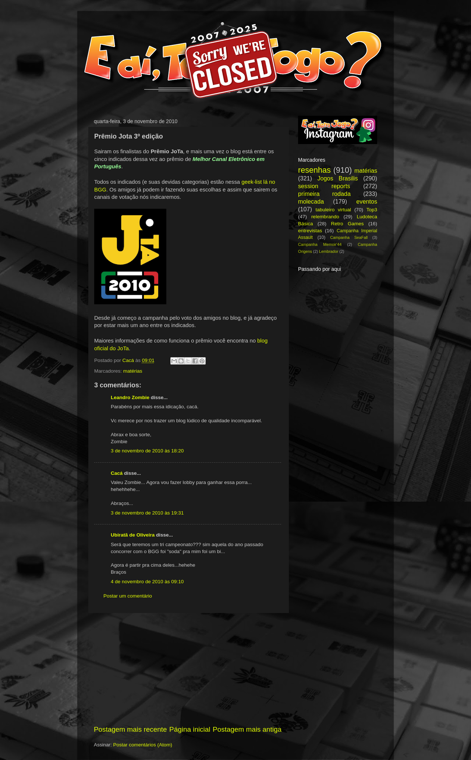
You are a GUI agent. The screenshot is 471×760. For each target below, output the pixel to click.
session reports (324, 186)
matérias (132, 371)
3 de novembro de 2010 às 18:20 (147, 451)
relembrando (325, 216)
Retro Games (347, 223)
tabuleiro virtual (333, 209)
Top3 (371, 209)
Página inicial (189, 729)
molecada (311, 201)
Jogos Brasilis (337, 178)
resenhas (314, 170)
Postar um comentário (127, 596)
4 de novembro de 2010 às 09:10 (147, 581)
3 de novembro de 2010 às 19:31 (147, 513)
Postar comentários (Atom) (143, 745)
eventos (366, 201)
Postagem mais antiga (247, 729)
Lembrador (328, 251)
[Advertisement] (187, 669)
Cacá (117, 473)
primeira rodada (324, 193)
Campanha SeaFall (349, 237)
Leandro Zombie (130, 397)
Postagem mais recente (130, 729)
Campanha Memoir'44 (319, 244)
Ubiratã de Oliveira (133, 535)
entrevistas (310, 230)
